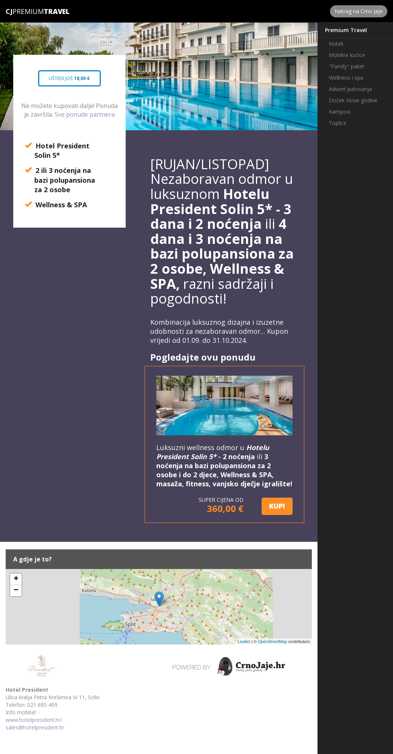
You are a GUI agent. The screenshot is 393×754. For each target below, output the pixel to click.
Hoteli (336, 43)
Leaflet (244, 641)
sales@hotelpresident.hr (35, 727)
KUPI (277, 505)
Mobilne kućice (347, 55)
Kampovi (339, 111)
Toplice (338, 122)
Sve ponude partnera (85, 114)
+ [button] (16, 579)
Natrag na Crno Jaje (358, 11)
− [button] (16, 590)
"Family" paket (346, 66)
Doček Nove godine (353, 100)
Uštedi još (69, 80)
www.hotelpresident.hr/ (34, 719)
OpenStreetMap (272, 641)
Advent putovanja (350, 89)
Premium (25, 11)
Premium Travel (346, 30)
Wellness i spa (346, 77)
